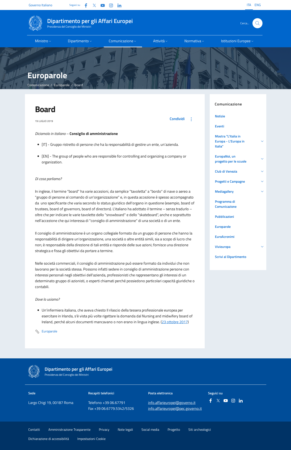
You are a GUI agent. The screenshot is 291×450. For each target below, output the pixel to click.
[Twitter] (92, 5)
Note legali (125, 429)
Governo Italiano (40, 5)
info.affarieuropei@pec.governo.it (175, 408)
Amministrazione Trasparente (69, 429)
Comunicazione (38, 84)
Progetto (174, 429)
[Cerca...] (257, 23)
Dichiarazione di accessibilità (48, 438)
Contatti (34, 429)
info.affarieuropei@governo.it (171, 402)
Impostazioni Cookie (91, 438)
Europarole (62, 84)
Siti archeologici (199, 429)
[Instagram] (109, 5)
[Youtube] (101, 5)
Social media (150, 429)
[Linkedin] (118, 5)
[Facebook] (84, 5)
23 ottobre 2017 (175, 322)
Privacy (104, 429)
